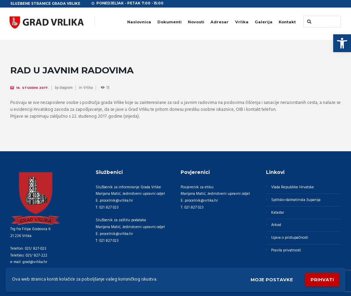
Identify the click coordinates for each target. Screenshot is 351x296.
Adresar (219, 22)
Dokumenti (169, 22)
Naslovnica (139, 22)
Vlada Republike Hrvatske (292, 187)
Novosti (196, 22)
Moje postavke (272, 279)
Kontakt (287, 22)
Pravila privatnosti (286, 250)
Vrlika (242, 22)
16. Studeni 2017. (32, 88)
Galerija (264, 22)
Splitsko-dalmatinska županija (295, 200)
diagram (66, 88)
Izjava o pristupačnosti (289, 238)
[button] (342, 43)
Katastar (277, 213)
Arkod (276, 225)
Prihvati (322, 279)
